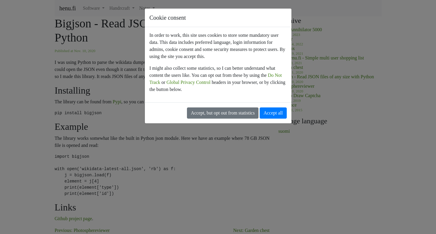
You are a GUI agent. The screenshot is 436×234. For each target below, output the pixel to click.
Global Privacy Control (188, 82)
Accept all (273, 112)
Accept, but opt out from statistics (223, 112)
